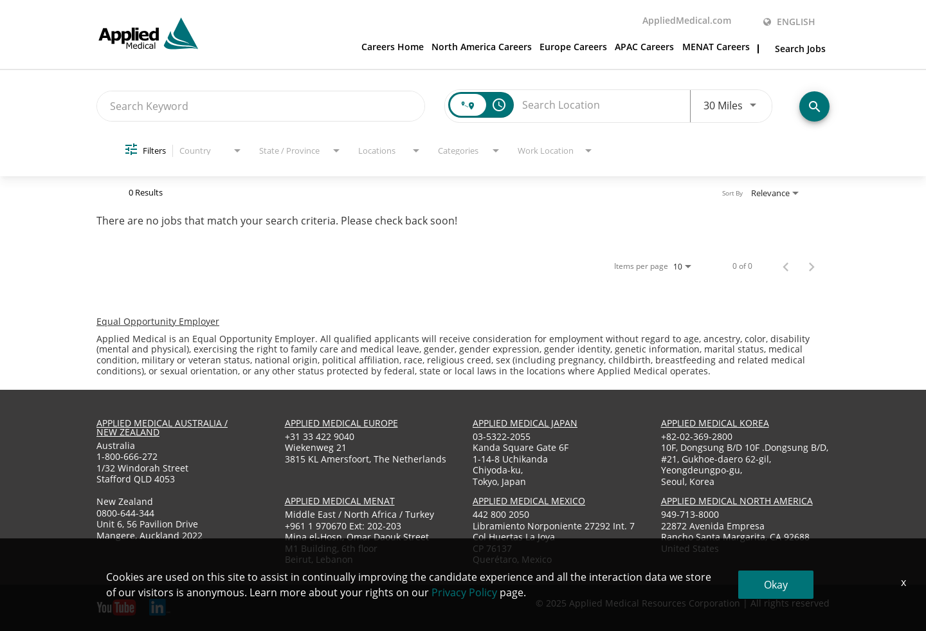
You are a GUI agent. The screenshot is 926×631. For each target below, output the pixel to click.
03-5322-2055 (502, 436)
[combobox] (261, 106)
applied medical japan (525, 423)
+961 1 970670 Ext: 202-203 (343, 526)
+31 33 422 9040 (319, 436)
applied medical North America (737, 501)
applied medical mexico (529, 501)
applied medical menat (340, 501)
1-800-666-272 (127, 456)
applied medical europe (341, 423)
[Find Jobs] (814, 106)
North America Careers (481, 47)
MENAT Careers (716, 47)
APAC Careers (644, 47)
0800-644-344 (125, 513)
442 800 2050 (501, 514)
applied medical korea (715, 423)
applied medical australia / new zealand (162, 427)
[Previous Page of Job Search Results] (786, 266)
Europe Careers (573, 47)
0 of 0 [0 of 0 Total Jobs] (742, 266)
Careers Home (392, 47)
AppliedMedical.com (686, 21)
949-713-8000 (690, 514)
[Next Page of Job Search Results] (811, 266)
